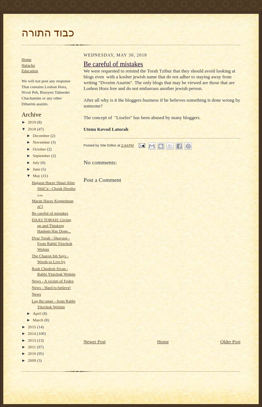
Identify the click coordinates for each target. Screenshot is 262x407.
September (42, 155)
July (37, 162)
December (42, 135)
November (42, 142)
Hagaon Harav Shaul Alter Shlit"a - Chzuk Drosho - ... (54, 188)
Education (30, 71)
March (39, 320)
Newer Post (94, 341)
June (37, 169)
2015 (32, 327)
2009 (32, 360)
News (36, 294)
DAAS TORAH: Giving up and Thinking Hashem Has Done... (51, 225)
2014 (32, 333)
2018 (32, 129)
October (40, 149)
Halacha (28, 65)
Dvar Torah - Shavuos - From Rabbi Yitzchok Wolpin (52, 243)
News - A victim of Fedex (53, 281)
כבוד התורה (48, 33)
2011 (32, 347)
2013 (32, 340)
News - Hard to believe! (51, 287)
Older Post (230, 341)
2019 (32, 122)
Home (26, 59)
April (37, 313)
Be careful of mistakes (50, 213)
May (37, 175)
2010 (32, 353)
